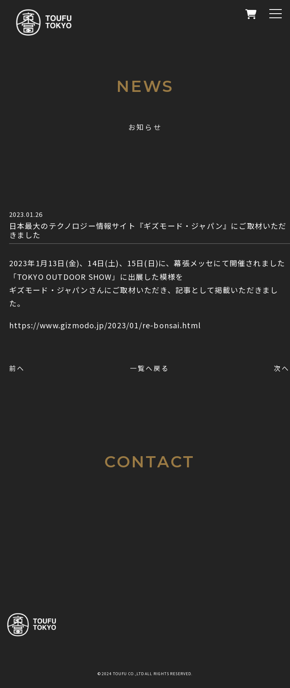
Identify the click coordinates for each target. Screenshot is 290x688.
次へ (282, 368)
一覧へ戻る (149, 368)
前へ (17, 368)
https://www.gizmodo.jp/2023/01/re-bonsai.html (105, 325)
